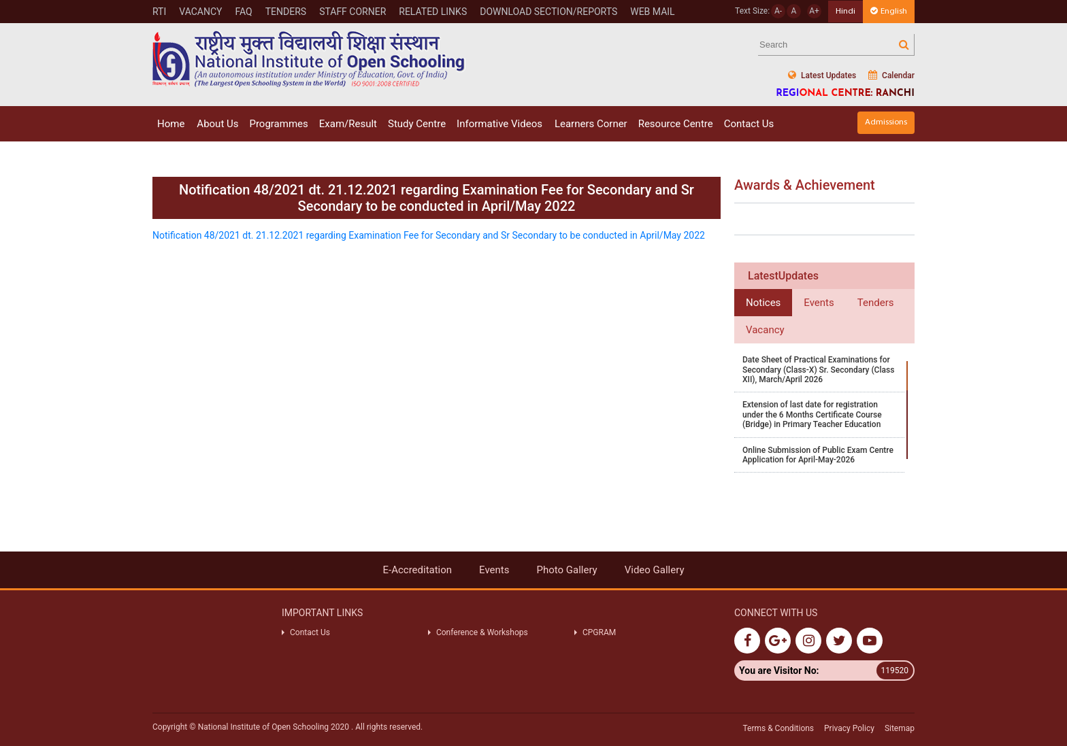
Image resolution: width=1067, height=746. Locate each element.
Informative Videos (499, 124)
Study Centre (417, 124)
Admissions (886, 122)
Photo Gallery (566, 570)
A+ (814, 11)
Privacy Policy (849, 728)
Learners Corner (591, 124)
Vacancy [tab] (765, 330)
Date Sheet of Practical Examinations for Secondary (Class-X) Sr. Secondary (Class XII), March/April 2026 (818, 369)
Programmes (278, 124)
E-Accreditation (417, 570)
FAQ (243, 11)
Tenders (285, 11)
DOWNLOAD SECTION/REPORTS (548, 11)
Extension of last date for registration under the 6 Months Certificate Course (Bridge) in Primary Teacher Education (812, 414)
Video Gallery (655, 570)
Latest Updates (822, 75)
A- (778, 11)
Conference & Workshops (482, 632)
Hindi (845, 11)
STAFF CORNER (352, 11)
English (888, 11)
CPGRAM (600, 632)
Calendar (891, 75)
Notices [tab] (763, 302)
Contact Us (749, 124)
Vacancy (200, 11)
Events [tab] (819, 302)
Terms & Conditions (778, 728)
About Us (217, 124)
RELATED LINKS (433, 11)
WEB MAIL (652, 11)
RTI (159, 11)
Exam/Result (348, 124)
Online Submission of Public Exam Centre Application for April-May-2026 (817, 454)
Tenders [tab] (875, 302)
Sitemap (900, 728)
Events (494, 570)
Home (170, 124)
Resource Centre (675, 124)
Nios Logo (308, 59)
